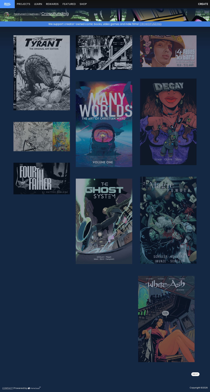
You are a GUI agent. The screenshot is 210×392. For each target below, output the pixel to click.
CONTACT (7, 388)
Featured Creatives (26, 14)
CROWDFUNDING (151, 24)
